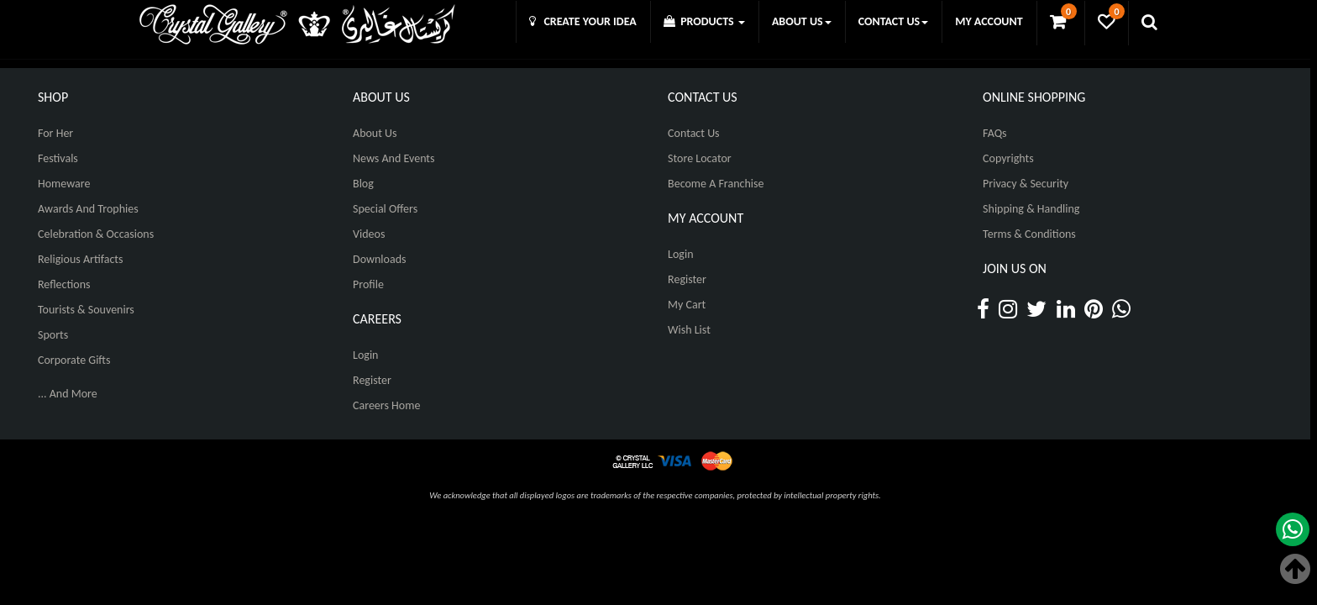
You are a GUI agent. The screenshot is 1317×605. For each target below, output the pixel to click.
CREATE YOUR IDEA (583, 21)
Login (365, 355)
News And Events (394, 158)
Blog (363, 183)
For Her (55, 133)
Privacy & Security (1025, 183)
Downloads (379, 259)
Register (372, 380)
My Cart (687, 304)
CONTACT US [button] (893, 21)
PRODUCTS (704, 21)
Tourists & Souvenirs (86, 309)
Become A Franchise (715, 183)
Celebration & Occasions (96, 234)
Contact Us (694, 133)
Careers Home (386, 405)
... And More (67, 394)
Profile (368, 284)
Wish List (689, 330)
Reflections (64, 284)
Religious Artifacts (80, 259)
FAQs (995, 133)
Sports (53, 335)
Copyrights (1008, 158)
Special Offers (385, 209)
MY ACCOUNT (988, 21)
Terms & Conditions (1029, 234)
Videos (369, 234)
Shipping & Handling (1031, 209)
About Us (375, 133)
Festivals (58, 158)
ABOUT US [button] (802, 21)
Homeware (64, 183)
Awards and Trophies (88, 209)
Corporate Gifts (74, 360)
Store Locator (700, 158)
